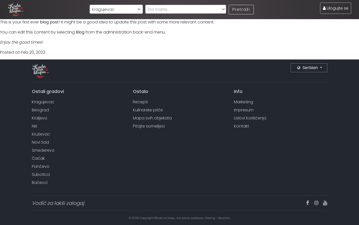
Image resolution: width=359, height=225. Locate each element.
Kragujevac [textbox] (103, 9)
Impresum (243, 110)
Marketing (243, 102)
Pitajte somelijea (149, 126)
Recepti (140, 102)
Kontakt (241, 126)
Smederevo (43, 150)
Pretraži (241, 9)
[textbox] (186, 9)
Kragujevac (43, 102)
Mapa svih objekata (152, 118)
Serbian (308, 68)
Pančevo (41, 166)
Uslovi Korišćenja (250, 118)
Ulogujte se (335, 8)
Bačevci (39, 182)
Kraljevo (39, 118)
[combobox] (116, 9)
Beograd (40, 110)
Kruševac (41, 134)
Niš (34, 126)
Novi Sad (40, 142)
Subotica (41, 174)
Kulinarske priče (148, 110)
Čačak (38, 158)
